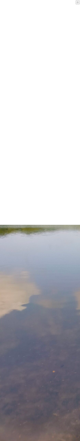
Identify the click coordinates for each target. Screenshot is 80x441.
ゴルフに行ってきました (21, 323)
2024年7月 (17, 359)
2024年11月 (17, 348)
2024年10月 (17, 351)
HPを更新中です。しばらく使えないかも (47, 272)
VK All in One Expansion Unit (52, 406)
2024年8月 (17, 355)
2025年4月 (17, 344)
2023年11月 (17, 378)
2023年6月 (17, 386)
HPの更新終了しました (41, 257)
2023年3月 (17, 393)
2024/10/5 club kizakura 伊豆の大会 (46, 303)
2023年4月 (17, 389)
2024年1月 (17, 370)
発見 (15, 330)
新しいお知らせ (18, 327)
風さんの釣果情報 (19, 334)
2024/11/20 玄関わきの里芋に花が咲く (46, 226)
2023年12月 (17, 374)
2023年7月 (17, 382)
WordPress (29, 406)
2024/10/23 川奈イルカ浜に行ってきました (48, 242)
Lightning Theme (39, 406)
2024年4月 (17, 363)
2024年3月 (17, 367)
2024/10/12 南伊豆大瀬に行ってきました (47, 287)
